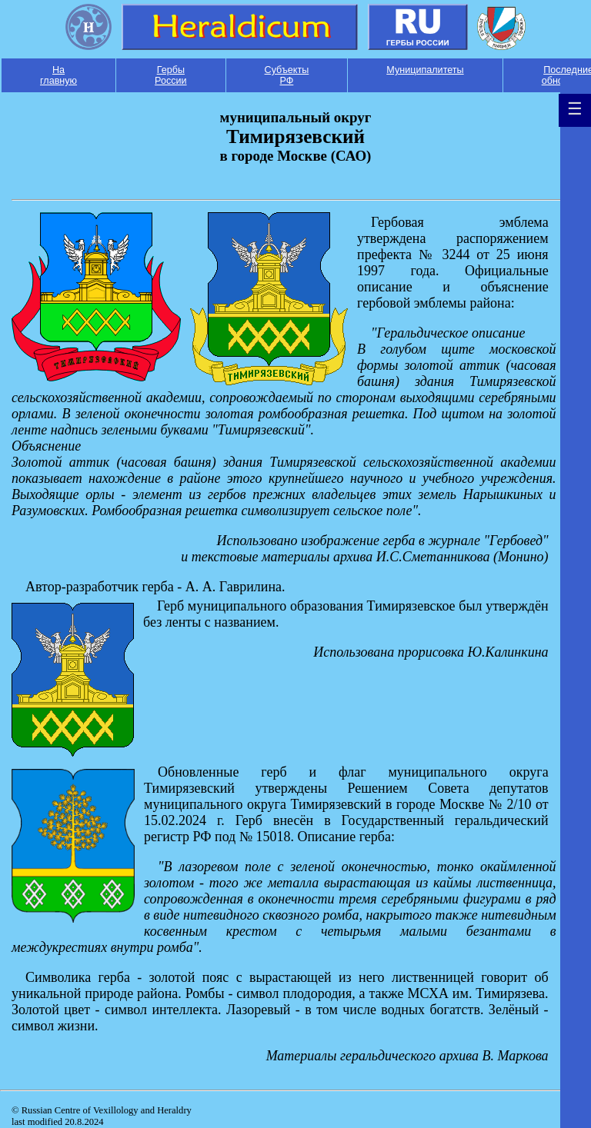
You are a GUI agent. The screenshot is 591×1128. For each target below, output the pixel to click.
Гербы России (171, 75)
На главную (58, 75)
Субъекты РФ (287, 75)
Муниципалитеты (424, 70)
